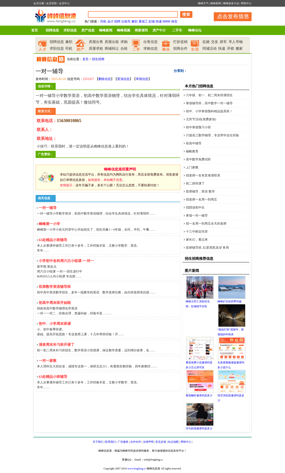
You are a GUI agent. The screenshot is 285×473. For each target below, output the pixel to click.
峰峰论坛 (195, 30)
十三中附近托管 (197, 231)
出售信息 (150, 42)
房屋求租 (96, 48)
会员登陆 (51, 3)
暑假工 (143, 21)
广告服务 (123, 441)
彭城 (152, 21)
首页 (34, 30)
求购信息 (150, 48)
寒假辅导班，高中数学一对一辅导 (209, 103)
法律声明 (148, 441)
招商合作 (180, 48)
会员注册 (38, 3)
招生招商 (98, 59)
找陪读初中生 (195, 207)
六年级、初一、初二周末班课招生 (209, 95)
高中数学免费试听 (198, 159)
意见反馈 (160, 441)
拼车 (223, 42)
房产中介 (159, 30)
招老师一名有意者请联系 (203, 175)
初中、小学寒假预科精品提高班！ (209, 111)
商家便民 (141, 30)
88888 (166, 21)
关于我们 (98, 441)
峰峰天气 (203, 3)
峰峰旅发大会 (231, 3)
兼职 (134, 21)
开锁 (230, 48)
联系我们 (110, 441)
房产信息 (88, 30)
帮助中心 (246, 3)
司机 (103, 21)
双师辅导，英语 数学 (200, 191)
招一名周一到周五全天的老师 (206, 223)
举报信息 (142, 79)
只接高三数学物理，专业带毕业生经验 (212, 135)
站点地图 (173, 441)
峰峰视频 (123, 30)
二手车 (177, 30)
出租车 (126, 21)
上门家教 (192, 167)
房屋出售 (96, 42)
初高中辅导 (194, 143)
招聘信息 (52, 30)
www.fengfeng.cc (136, 468)
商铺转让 (112, 48)
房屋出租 (112, 42)
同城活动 (209, 48)
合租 (124, 48)
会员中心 (64, 3)
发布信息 (230, 16)
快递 (159, 21)
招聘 (117, 21)
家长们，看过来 (197, 239)
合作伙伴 (135, 441)
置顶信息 (123, 79)
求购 (124, 42)
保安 (174, 21)
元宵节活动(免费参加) (201, 119)
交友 (214, 42)
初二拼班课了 (195, 183)
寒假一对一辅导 (197, 215)
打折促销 (180, 42)
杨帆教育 (192, 151)
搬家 (239, 48)
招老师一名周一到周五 (201, 199)
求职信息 (70, 30)
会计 (110, 21)
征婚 (206, 42)
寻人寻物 (235, 42)
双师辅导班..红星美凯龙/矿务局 (207, 247)
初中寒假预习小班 (198, 127)
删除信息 (104, 79)
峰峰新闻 (215, 3)
